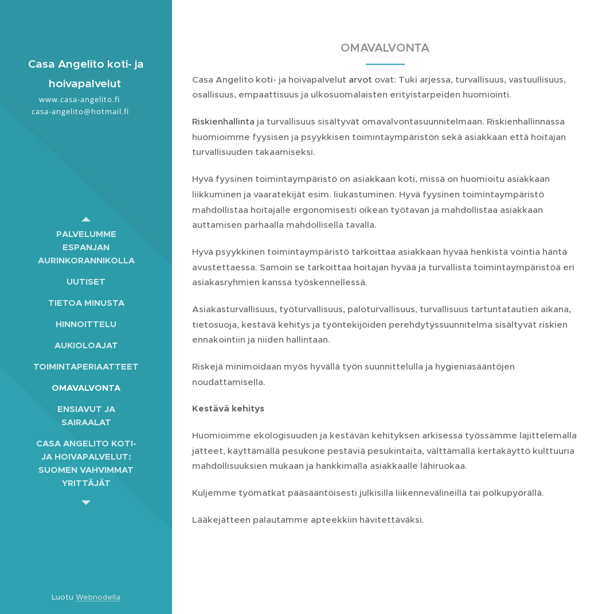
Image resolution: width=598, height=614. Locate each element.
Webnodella (98, 597)
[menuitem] (86, 247)
